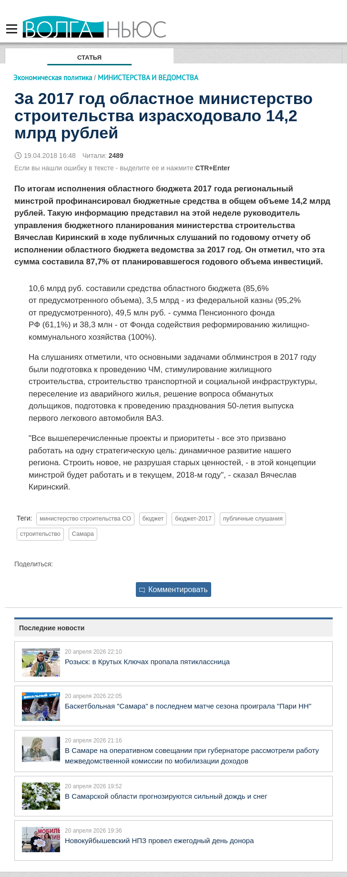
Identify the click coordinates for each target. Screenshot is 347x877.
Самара (83, 534)
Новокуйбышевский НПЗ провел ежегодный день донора (159, 840)
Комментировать (173, 589)
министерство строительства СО (85, 518)
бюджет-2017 (193, 518)
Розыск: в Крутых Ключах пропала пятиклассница (147, 662)
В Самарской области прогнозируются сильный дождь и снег (166, 796)
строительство (40, 534)
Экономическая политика (52, 77)
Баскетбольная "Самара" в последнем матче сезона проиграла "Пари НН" (188, 706)
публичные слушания (253, 518)
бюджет (153, 518)
